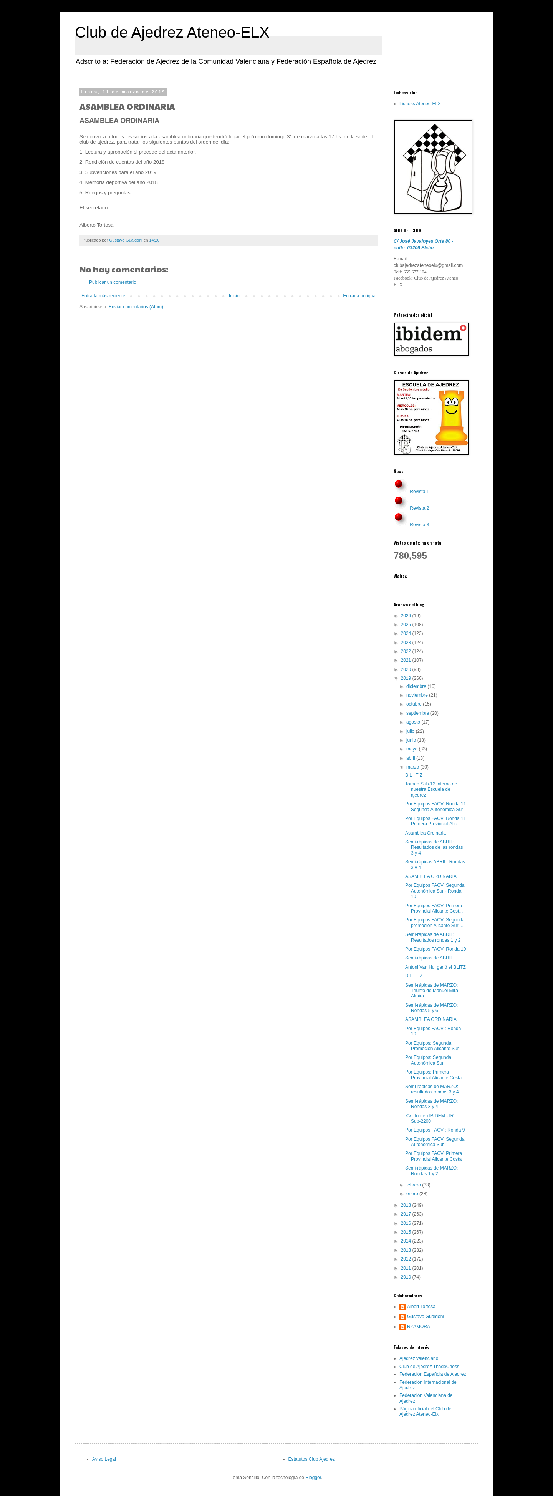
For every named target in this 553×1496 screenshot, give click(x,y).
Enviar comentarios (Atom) (136, 307)
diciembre (416, 686)
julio (411, 731)
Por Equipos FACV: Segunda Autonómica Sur (434, 1141)
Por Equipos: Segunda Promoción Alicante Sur (432, 1045)
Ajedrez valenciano (418, 1358)
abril (411, 758)
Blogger (313, 1477)
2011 (406, 1268)
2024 (406, 633)
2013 (406, 1250)
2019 (406, 678)
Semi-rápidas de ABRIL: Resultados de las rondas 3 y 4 (434, 847)
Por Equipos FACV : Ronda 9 (435, 1130)
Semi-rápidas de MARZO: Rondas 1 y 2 (431, 1170)
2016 (406, 1223)
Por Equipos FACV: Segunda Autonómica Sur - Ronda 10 (434, 891)
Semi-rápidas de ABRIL (429, 958)
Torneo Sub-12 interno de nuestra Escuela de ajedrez (431, 789)
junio (411, 740)
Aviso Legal (104, 1459)
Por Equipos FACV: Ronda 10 (435, 949)
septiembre (418, 713)
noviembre (417, 695)
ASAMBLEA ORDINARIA (431, 876)
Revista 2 (419, 508)
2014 (406, 1241)
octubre (414, 704)
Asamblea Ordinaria (425, 833)
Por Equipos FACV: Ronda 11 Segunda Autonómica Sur (435, 806)
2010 (406, 1277)
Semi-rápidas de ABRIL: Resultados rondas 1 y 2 (432, 937)
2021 (406, 660)
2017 (406, 1214)
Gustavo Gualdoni (425, 1316)
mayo (412, 749)
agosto (413, 722)
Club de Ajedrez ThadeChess (429, 1366)
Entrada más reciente (103, 295)
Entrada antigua (359, 295)
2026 (406, 615)
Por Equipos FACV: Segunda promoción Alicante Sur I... (435, 922)
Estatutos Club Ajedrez (311, 1459)
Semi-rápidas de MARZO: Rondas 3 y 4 (431, 1103)
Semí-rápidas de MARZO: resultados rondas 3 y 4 (432, 1089)
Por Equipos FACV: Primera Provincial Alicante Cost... (434, 908)
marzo (413, 767)
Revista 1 (419, 491)
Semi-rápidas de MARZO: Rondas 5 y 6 (431, 1007)
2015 (406, 1232)
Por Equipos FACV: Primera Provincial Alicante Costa (433, 1156)
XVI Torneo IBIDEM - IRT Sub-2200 (430, 1118)
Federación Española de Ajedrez (432, 1374)
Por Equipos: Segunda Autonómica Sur (428, 1060)
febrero (414, 1185)
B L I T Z (413, 775)
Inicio (234, 295)
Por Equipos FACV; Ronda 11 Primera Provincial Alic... (435, 821)
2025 (406, 624)
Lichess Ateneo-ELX (420, 103)
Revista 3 (419, 524)
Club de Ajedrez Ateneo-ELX (172, 32)
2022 (406, 651)
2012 (406, 1259)
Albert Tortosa (421, 1306)
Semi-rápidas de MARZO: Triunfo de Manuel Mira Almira (431, 990)
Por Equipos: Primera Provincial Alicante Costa (433, 1074)
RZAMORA (418, 1326)
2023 (406, 642)
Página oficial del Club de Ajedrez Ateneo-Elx (425, 1411)
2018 (406, 1205)
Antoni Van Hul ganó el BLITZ (435, 967)
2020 (406, 669)
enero (412, 1193)
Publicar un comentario (112, 282)
